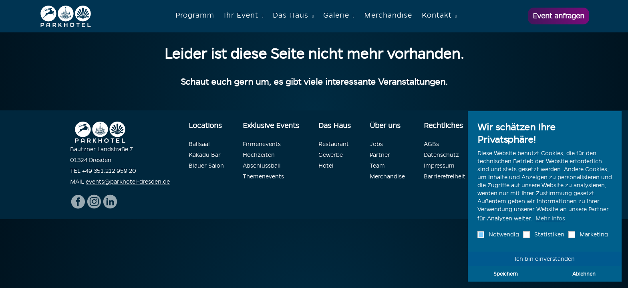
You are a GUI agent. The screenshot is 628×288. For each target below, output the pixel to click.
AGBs (431, 144)
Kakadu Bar (205, 154)
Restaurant (333, 144)
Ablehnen (584, 273)
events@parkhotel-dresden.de (128, 181)
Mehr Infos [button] (550, 218)
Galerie (336, 15)
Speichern (505, 273)
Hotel (326, 165)
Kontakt (437, 15)
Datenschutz (441, 154)
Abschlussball (262, 165)
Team (377, 165)
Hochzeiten (259, 154)
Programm (194, 15)
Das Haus (290, 15)
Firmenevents (262, 144)
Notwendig (503, 234)
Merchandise (388, 15)
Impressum (439, 165)
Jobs (376, 144)
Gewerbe (330, 154)
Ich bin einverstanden (545, 258)
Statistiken (548, 234)
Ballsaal (199, 144)
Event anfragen (558, 15)
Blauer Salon (206, 165)
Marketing (593, 234)
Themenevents (263, 176)
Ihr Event (241, 15)
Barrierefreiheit (444, 176)
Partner (380, 154)
